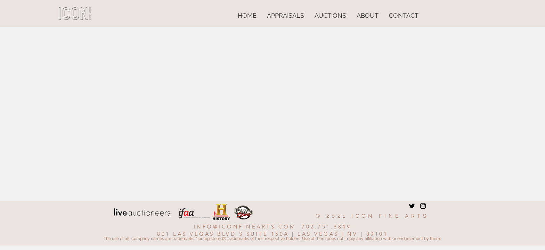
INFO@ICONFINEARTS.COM (245, 226)
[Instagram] (423, 206)
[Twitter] (412, 206)
